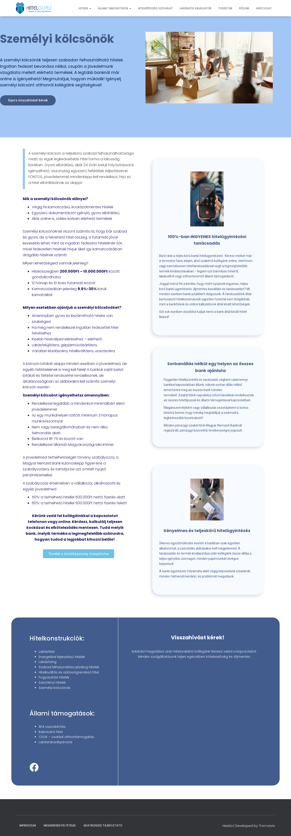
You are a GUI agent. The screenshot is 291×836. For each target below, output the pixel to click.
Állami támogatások (114, 8)
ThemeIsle (267, 825)
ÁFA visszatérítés (52, 726)
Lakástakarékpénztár (56, 742)
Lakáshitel (47, 651)
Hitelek (85, 8)
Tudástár (225, 8)
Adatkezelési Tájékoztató (102, 825)
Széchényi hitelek (52, 682)
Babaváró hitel (51, 732)
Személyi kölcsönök (54, 687)
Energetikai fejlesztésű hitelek (62, 657)
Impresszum (27, 825)
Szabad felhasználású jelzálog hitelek (69, 667)
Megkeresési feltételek (60, 825)
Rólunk (244, 8)
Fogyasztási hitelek (54, 677)
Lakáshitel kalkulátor (195, 8)
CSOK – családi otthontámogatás (66, 737)
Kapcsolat (264, 8)
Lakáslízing (47, 662)
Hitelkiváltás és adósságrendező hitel (69, 672)
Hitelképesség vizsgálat (155, 8)
